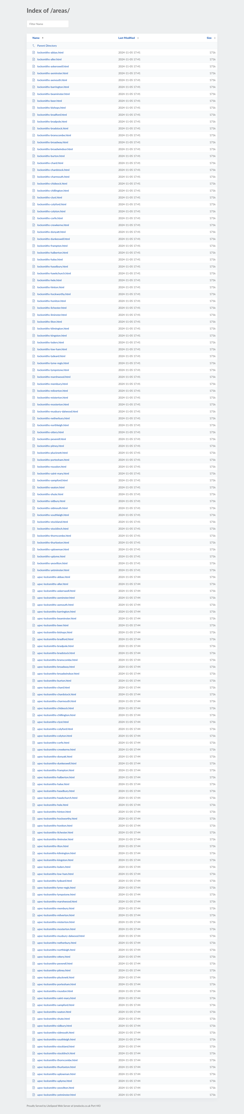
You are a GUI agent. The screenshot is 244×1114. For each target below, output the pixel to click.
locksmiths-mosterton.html (50, 404)
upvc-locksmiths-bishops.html (52, 632)
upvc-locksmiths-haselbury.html (53, 791)
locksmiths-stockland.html (50, 521)
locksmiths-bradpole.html (49, 121)
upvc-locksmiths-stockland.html (53, 1046)
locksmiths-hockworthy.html (51, 294)
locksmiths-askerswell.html (50, 66)
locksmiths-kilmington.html (50, 328)
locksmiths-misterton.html (50, 397)
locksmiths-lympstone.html (50, 370)
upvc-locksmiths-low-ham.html (52, 873)
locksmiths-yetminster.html (50, 570)
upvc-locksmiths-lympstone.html (53, 894)
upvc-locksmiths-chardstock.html (54, 694)
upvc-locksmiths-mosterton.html (53, 929)
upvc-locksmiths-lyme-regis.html (53, 887)
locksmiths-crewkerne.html (50, 225)
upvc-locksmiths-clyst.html (50, 721)
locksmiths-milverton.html (50, 390)
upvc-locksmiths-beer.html (50, 625)
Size (209, 37)
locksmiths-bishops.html (49, 107)
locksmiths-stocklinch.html (50, 528)
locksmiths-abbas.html (47, 52)
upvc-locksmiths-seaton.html (51, 1011)
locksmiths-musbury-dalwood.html (55, 411)
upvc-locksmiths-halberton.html (53, 777)
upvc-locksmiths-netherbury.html (54, 942)
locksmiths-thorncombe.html (51, 535)
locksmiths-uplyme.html (48, 556)
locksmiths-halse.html (47, 259)
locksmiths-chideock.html (49, 183)
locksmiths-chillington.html (50, 190)
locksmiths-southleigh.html (50, 514)
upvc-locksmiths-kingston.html (52, 860)
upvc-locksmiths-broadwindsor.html (55, 673)
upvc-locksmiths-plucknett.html (53, 977)
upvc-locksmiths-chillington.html (53, 715)
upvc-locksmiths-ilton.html (50, 846)
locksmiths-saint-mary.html (50, 473)
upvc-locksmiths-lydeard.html (52, 880)
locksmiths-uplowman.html (50, 549)
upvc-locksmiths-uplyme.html (52, 1080)
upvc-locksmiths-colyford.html (52, 728)
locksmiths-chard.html (47, 163)
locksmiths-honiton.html (49, 300)
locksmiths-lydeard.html (48, 356)
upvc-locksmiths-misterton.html (53, 922)
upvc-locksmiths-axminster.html (53, 597)
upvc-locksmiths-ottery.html (51, 956)
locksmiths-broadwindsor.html (52, 149)
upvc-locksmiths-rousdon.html (52, 991)
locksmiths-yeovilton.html (49, 563)
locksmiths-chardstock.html (50, 169)
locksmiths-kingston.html (49, 335)
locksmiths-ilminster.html (49, 314)
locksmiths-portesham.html (50, 459)
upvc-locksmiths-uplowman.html (53, 1074)
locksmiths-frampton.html (49, 245)
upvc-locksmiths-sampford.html (53, 1005)
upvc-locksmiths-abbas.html (51, 576)
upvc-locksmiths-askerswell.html (53, 590)
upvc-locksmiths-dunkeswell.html (54, 763)
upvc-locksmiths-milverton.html (53, 915)
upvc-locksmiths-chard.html (51, 687)
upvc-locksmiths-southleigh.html (53, 1039)
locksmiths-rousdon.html (49, 466)
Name (35, 37)
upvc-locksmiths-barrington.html (53, 611)
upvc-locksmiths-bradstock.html (53, 653)
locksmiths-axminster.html (50, 73)
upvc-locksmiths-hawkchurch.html (54, 797)
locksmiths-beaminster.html (51, 93)
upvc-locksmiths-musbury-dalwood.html (58, 935)
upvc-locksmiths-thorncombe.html (55, 1060)
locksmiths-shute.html (47, 494)
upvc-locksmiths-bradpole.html (53, 646)
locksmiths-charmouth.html (50, 176)
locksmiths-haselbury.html (50, 266)
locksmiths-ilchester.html (49, 307)
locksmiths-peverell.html (49, 439)
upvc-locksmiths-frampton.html (53, 770)
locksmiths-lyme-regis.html (50, 363)
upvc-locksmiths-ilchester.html (52, 832)
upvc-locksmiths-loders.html (51, 866)
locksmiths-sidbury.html (48, 501)
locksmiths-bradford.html (49, 114)
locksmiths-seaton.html (48, 487)
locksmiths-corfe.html (47, 218)
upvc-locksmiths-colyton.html (52, 735)
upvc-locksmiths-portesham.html (54, 984)
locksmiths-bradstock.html (50, 128)
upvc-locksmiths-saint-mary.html (53, 998)
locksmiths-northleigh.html (50, 425)
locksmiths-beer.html (47, 100)
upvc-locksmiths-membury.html (53, 908)
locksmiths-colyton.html (48, 211)
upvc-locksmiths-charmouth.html (54, 701)
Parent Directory (44, 45)
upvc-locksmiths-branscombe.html (55, 659)
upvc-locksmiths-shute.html (51, 1018)
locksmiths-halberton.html (50, 252)
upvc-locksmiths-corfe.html (50, 742)
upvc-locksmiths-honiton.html (52, 825)
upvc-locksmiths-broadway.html (53, 666)
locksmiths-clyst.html (47, 197)
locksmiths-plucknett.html (50, 452)
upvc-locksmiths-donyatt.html (52, 756)
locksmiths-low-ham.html (49, 349)
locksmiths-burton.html (48, 156)
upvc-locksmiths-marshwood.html (54, 901)
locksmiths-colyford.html (49, 204)
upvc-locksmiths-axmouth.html (53, 604)
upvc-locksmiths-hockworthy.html (54, 818)
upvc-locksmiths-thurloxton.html (53, 1067)
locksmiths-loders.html (48, 342)
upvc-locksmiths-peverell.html (52, 963)
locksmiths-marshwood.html (51, 376)
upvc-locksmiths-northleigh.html (53, 949)
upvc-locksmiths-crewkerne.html (53, 749)
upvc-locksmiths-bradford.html (52, 639)
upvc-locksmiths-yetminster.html (54, 1094)
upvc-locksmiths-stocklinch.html (53, 1053)
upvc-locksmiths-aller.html (50, 584)
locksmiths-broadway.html (50, 142)
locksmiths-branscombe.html (51, 135)
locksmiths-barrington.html (50, 86)
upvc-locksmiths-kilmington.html (53, 853)
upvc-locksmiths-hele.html (50, 804)
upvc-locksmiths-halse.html (50, 784)
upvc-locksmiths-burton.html (51, 680)
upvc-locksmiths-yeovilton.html (53, 1087)
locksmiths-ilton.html (47, 321)
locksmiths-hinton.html (48, 287)
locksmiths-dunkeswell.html (51, 238)
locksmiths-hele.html (47, 280)
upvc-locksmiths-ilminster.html (52, 839)
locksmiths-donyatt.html (49, 231)
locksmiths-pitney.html (48, 445)
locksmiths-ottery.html (48, 432)
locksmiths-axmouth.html (49, 80)
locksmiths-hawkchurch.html (51, 273)
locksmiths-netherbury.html (51, 418)
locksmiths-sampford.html (50, 480)
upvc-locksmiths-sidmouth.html (53, 1032)
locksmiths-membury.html (50, 383)
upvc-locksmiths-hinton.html (51, 811)
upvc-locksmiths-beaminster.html (54, 618)
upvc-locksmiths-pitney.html (51, 970)
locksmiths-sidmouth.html (50, 508)
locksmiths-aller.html (47, 59)
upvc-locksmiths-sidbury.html (52, 1025)
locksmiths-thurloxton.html (50, 542)
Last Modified (126, 37)
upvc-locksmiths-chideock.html (53, 708)
